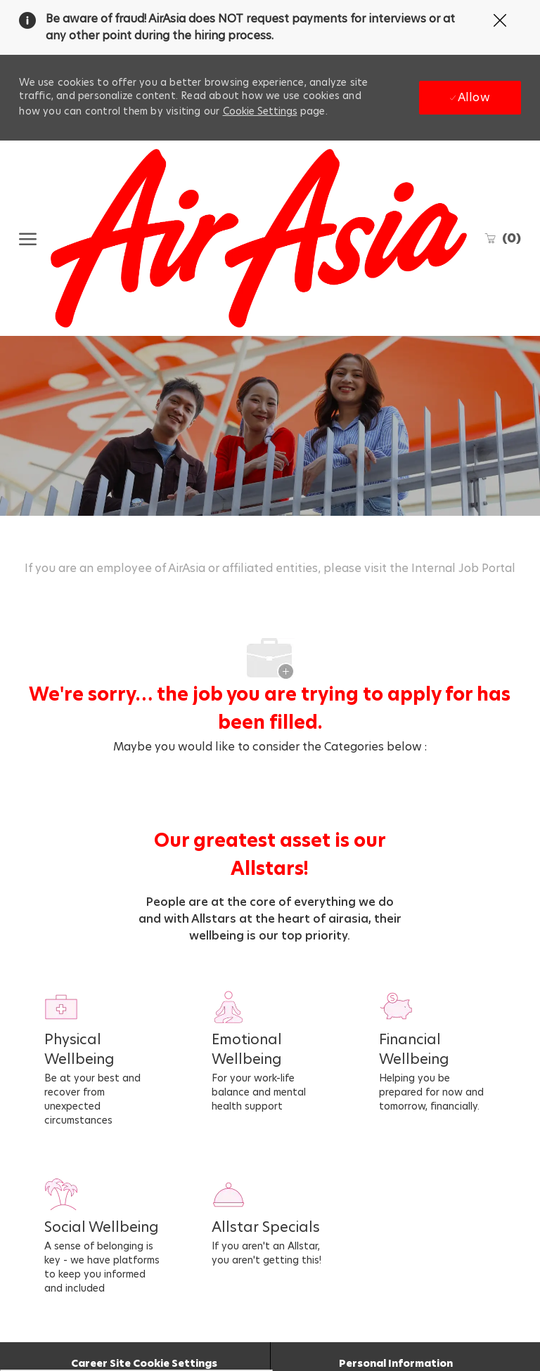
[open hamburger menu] (28, 238)
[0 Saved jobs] (502, 238)
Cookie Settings (260, 111)
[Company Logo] (258, 238)
